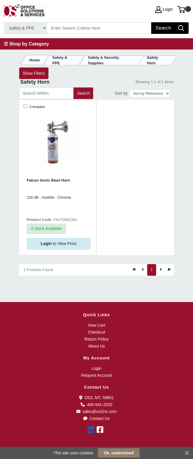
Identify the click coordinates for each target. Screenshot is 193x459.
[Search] (99, 28)
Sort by (121, 93)
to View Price (58, 243)
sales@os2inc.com (96, 411)
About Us (96, 346)
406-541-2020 (96, 404)
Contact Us (96, 418)
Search (83, 93)
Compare (36, 107)
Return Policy (96, 339)
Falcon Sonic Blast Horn (48, 180)
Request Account (96, 375)
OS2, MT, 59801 (96, 397)
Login (96, 368)
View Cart (96, 325)
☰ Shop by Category (26, 43)
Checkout (96, 332)
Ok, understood (119, 453)
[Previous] (142, 270)
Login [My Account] (164, 9)
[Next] (160, 270)
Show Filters (34, 73)
